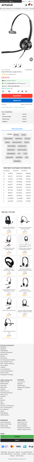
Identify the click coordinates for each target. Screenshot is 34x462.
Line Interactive (5, 369)
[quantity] (6, 91)
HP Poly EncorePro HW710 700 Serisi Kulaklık (25, 228)
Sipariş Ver (17, 100)
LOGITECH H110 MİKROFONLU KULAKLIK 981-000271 (25, 290)
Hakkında (4, 452)
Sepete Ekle (17, 96)
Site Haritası (19, 456)
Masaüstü (3, 349)
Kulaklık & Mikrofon (6, 352)
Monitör (2, 356)
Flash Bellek (4, 350)
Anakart (2, 389)
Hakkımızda (21, 385)
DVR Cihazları (4, 373)
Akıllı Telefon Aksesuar (7, 363)
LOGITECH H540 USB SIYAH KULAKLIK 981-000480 (25, 249)
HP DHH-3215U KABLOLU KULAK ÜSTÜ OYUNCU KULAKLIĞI (9, 228)
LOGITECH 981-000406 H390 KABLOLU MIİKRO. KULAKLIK (25, 311)
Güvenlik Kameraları (6, 371)
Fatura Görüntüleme (23, 427)
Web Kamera (4, 383)
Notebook (3, 347)
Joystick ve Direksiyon (7, 405)
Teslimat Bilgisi (22, 424)
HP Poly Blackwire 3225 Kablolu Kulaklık (9, 249)
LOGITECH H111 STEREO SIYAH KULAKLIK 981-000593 (25, 269)
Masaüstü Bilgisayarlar (7, 8)
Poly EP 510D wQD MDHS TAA (9, 332)
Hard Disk (3, 385)
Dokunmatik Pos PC (6, 361)
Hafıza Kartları (4, 415)
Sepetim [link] (31, 1)
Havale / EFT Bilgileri (23, 387)
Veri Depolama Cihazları (7, 360)
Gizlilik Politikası (5, 427)
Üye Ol (17, 440)
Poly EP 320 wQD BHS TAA (9, 310)
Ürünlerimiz (21, 382)
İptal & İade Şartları (7, 107)
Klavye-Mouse (4, 381)
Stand (2, 411)
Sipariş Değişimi (22, 426)
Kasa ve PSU (4, 354)
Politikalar (17, 454)
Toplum (17, 452)
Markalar (20, 384)
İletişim (12, 1)
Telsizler (3, 367)
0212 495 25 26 (4, 1)
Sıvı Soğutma (4, 409)
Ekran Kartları (26, 8)
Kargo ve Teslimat (5, 424)
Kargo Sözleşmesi (19, 107)
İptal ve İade (4, 426)
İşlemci (2, 404)
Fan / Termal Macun (6, 407)
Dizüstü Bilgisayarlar (17, 8)
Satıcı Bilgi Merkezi (7, 454)
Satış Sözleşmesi (5, 422)
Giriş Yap (17, 436)
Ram (1, 402)
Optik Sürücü (4, 391)
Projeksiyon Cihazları (6, 374)
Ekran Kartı (3, 358)
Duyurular (11, 452)
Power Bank (4, 365)
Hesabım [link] (25, 1)
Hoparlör (3, 396)
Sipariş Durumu (22, 422)
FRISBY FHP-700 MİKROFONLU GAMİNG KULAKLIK (9, 269)
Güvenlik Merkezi (26, 452)
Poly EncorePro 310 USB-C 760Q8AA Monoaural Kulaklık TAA (9, 290)
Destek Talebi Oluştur (24, 429)
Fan (1, 398)
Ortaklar (23, 454)
